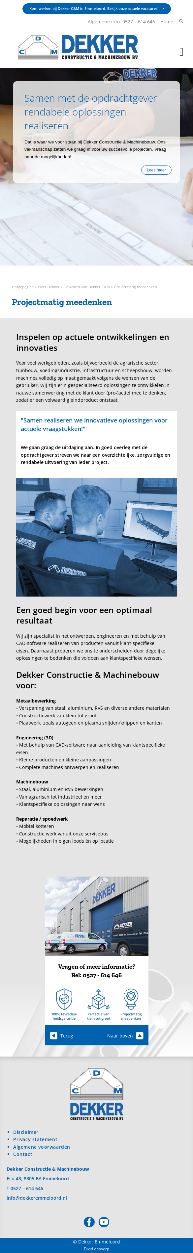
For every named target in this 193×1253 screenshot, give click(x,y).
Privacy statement (35, 1139)
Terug (61, 1036)
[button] (181, 52)
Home (166, 21)
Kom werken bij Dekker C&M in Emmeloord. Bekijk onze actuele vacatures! (96, 8)
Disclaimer (26, 1132)
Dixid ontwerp (96, 1249)
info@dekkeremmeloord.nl (37, 1198)
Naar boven (125, 1036)
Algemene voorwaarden (41, 1147)
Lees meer (156, 170)
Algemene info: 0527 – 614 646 (121, 21)
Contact (22, 1154)
